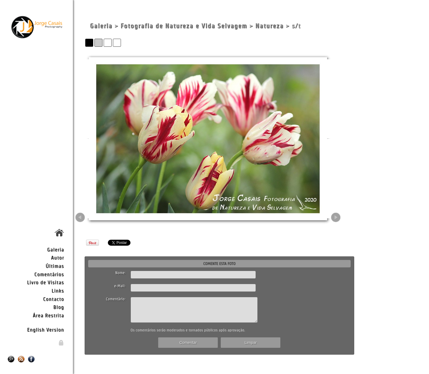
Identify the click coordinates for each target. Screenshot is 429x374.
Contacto (53, 299)
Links (58, 290)
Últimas (55, 266)
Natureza (269, 25)
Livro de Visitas (45, 282)
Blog (58, 307)
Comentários (49, 274)
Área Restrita (48, 315)
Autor (57, 257)
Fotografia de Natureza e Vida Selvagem (183, 25)
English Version (45, 329)
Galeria (55, 249)
